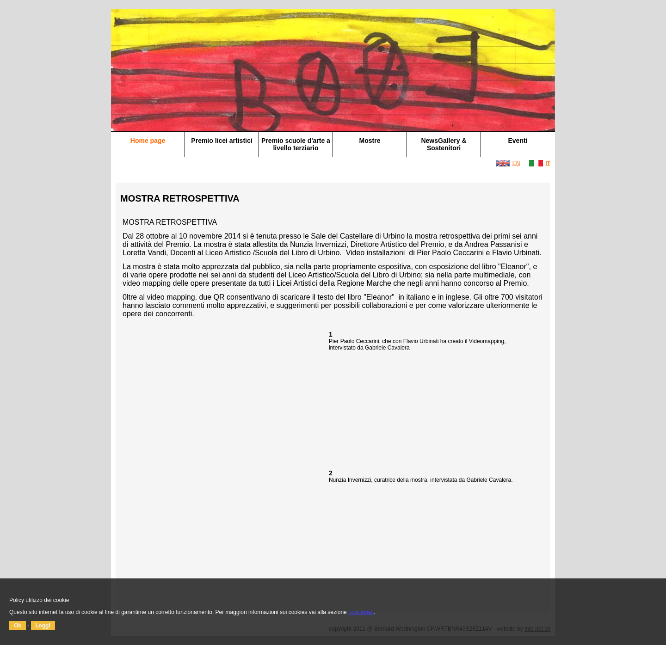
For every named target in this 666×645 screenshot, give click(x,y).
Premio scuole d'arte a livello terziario (295, 144)
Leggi (43, 625)
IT (547, 163)
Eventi (517, 140)
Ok (17, 625)
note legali (361, 612)
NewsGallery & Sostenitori (443, 144)
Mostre (370, 140)
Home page (147, 140)
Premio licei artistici (221, 140)
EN (516, 163)
